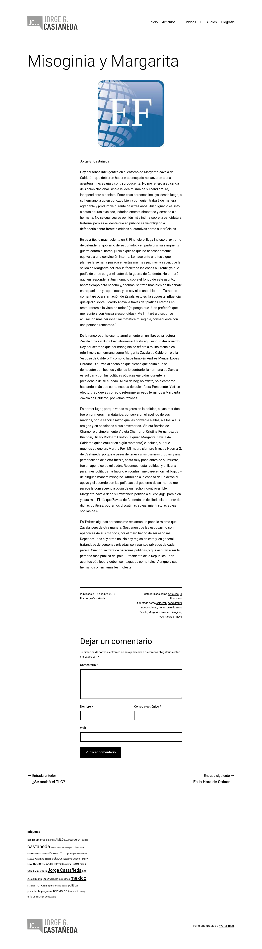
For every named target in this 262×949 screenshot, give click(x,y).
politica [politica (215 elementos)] (73, 885)
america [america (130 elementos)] (50, 839)
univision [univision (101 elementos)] (40, 897)
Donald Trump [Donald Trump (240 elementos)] (59, 853)
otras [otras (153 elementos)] (58, 885)
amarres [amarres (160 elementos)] (40, 839)
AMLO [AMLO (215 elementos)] (59, 839)
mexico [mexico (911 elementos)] (78, 878)
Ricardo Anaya (173, 616)
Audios (212, 22)
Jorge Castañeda (95, 598)
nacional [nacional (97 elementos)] (31, 886)
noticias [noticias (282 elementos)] (41, 885)
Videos (191, 22)
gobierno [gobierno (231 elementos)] (39, 864)
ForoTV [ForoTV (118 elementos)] (84, 859)
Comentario (89, 665)
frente (162, 607)
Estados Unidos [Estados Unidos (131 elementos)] (71, 858)
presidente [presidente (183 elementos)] (33, 891)
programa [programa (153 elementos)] (46, 891)
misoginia (175, 612)
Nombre (86, 706)
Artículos (168, 22)
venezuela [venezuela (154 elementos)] (50, 896)
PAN (161, 616)
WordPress (226, 925)
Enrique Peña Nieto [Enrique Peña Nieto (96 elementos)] (35, 859)
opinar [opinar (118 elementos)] (51, 885)
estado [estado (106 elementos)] (48, 859)
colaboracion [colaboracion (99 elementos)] (78, 847)
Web (83, 727)
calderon (161, 603)
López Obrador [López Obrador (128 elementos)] (50, 879)
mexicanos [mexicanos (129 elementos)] (64, 879)
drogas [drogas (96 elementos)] (73, 854)
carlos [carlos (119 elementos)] (85, 840)
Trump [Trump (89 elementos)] (82, 891)
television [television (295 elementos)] (60, 891)
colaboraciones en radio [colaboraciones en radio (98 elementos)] (38, 854)
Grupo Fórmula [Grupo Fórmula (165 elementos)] (55, 863)
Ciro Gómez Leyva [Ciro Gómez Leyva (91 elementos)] (64, 848)
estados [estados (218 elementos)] (57, 858)
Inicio (154, 22)
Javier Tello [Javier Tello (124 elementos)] (41, 871)
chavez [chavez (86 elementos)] (53, 848)
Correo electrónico (147, 706)
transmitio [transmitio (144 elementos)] (73, 891)
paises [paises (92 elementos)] (64, 886)
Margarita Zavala (159, 612)
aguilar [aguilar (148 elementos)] (31, 839)
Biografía (228, 22)
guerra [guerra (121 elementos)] (67, 864)
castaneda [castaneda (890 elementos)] (38, 846)
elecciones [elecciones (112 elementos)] (82, 853)
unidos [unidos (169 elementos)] (31, 896)
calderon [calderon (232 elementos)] (75, 839)
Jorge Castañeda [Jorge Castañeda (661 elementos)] (65, 870)
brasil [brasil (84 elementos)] (66, 840)
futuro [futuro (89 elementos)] (29, 864)
